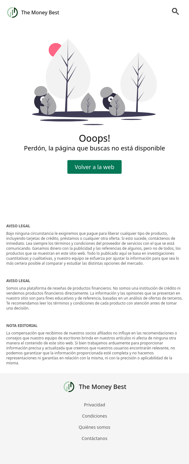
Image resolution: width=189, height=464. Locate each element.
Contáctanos (94, 438)
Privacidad (94, 405)
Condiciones (94, 416)
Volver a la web (94, 167)
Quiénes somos (94, 427)
